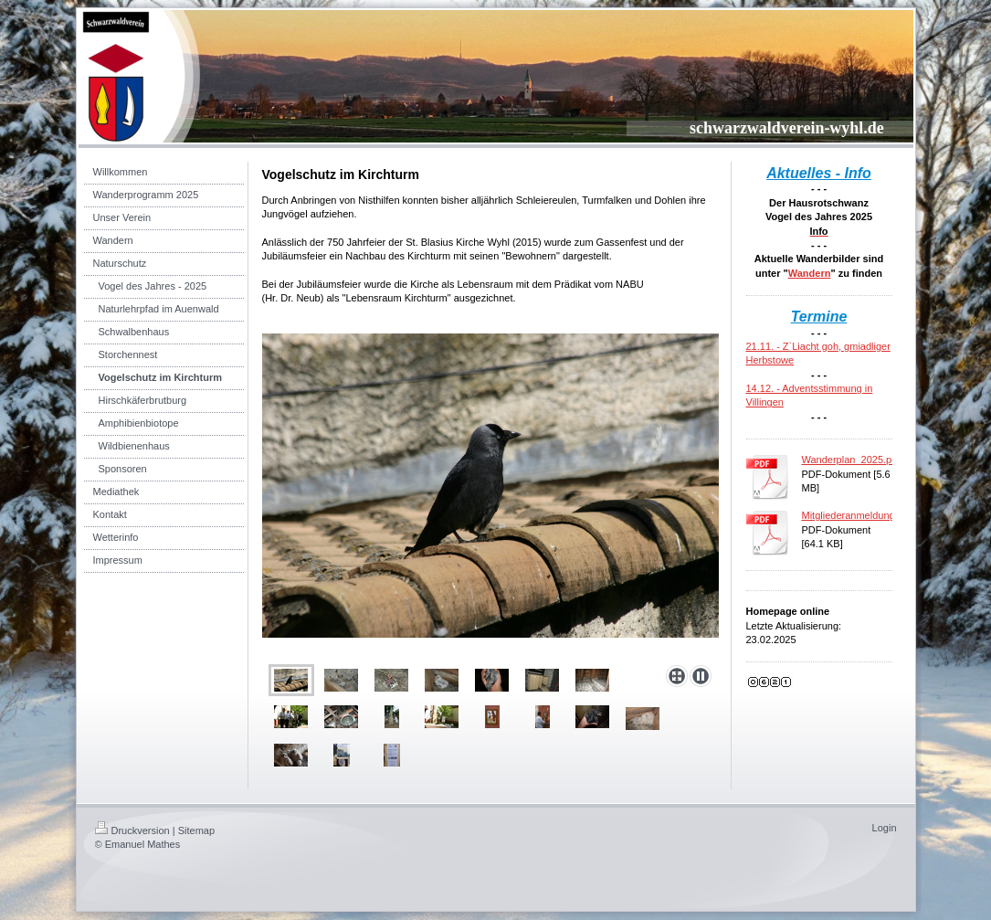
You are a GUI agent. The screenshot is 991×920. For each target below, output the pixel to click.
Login (884, 827)
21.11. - (764, 346)
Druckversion (132, 830)
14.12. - (764, 388)
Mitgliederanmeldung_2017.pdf (871, 515)
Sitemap (196, 830)
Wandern (809, 273)
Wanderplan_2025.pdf (851, 459)
